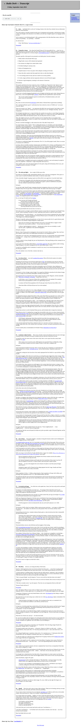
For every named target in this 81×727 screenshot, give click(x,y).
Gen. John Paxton (49, 596)
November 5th (39, 518)
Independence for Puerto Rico (49, 327)
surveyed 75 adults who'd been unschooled (25, 534)
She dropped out (49, 593)
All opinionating (74, 18)
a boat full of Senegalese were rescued (35, 443)
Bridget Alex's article (59, 636)
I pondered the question (38, 258)
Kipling (34, 198)
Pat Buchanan (33, 102)
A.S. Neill (62, 494)
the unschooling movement (24, 527)
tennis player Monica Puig (40, 292)
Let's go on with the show (34, 43)
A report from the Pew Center (22, 313)
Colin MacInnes (30, 401)
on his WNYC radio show (42, 243)
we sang (49, 699)
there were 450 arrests (51, 406)
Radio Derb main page (75, 19)
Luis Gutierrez (28, 193)
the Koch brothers (37, 194)
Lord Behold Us (17, 721)
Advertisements (22, 660)
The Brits (18, 397)
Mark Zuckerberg (27, 194)
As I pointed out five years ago (22, 442)
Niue (43, 261)
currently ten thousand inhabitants (27, 391)
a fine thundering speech (44, 52)
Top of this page (40, 725)
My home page (74, 17)
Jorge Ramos (36, 193)
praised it (36, 94)
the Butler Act (44, 692)
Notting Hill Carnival (43, 398)
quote (24, 339)
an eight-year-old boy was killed (55, 411)
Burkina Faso (21, 668)
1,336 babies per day (33, 349)
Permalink (18, 45)
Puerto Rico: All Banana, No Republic (27, 277)
